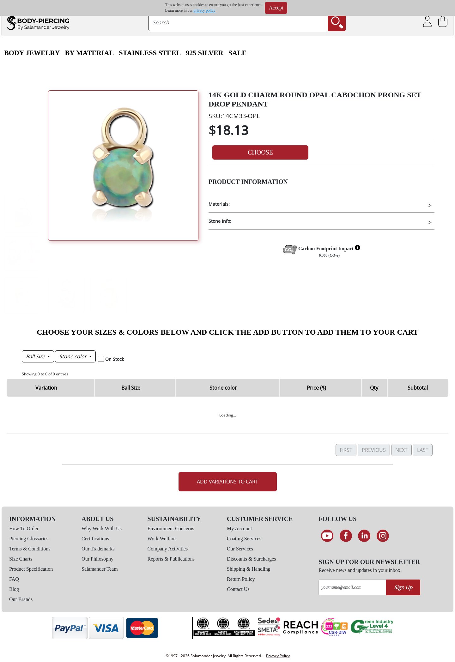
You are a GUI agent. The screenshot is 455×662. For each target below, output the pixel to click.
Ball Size (36, 356)
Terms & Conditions (29, 548)
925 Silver (204, 53)
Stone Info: (220, 221)
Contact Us (238, 589)
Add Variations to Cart (227, 481)
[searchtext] (238, 22)
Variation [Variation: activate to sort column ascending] (46, 387)
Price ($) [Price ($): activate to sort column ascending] (316, 387)
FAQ (14, 579)
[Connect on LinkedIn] (364, 536)
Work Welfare (162, 538)
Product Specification (31, 569)
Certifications (95, 538)
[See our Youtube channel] (327, 536)
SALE (237, 53)
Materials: (219, 204)
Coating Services (244, 538)
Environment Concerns (171, 528)
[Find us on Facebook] (346, 536)
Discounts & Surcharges (251, 559)
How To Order (24, 528)
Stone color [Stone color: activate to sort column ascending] (223, 387)
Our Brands (21, 599)
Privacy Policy (278, 656)
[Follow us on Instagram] (382, 536)
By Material (89, 53)
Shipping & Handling (248, 569)
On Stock (114, 359)
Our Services (240, 548)
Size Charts (20, 559)
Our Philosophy (97, 559)
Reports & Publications (171, 559)
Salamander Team (100, 569)
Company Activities (168, 548)
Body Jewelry (32, 53)
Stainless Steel (150, 53)
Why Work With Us (102, 528)
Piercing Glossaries (28, 538)
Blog (14, 589)
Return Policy (241, 579)
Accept (276, 7)
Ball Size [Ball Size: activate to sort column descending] (130, 387)
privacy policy (204, 10)
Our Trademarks (98, 548)
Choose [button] (260, 152)
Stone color (73, 356)
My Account (239, 528)
